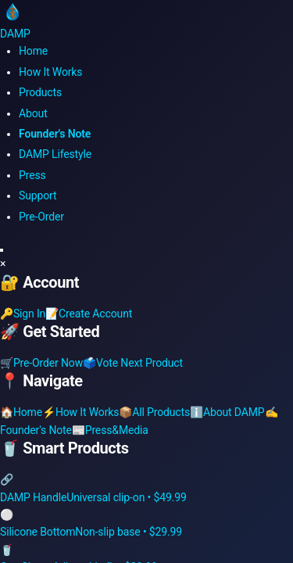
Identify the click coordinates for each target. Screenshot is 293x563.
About (33, 113)
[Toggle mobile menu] (1, 250)
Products (40, 92)
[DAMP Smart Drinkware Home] (146, 20)
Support (37, 195)
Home (33, 51)
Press (32, 175)
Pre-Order (41, 216)
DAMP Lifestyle (55, 154)
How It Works (50, 72)
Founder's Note (55, 133)
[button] (146, 263)
